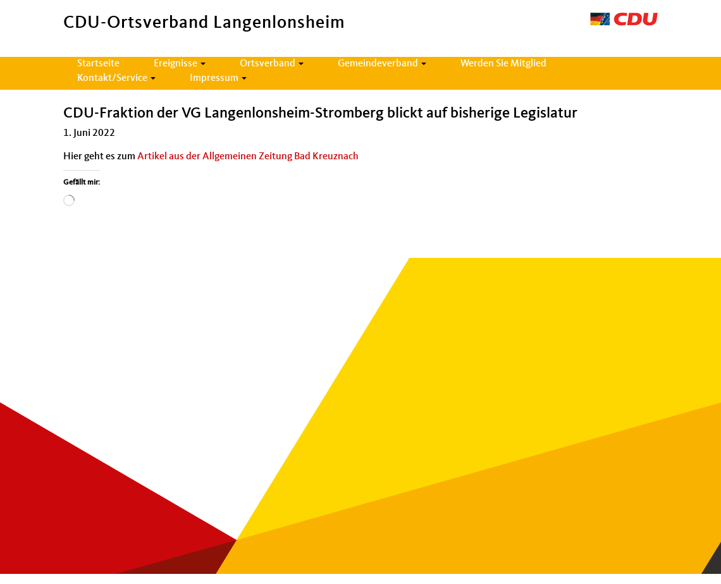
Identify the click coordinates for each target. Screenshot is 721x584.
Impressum (218, 78)
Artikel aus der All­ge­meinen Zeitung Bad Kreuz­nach (248, 157)
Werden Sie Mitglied (503, 64)
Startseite (98, 64)
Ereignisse (180, 64)
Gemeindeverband (382, 64)
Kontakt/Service (116, 78)
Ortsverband (272, 64)
